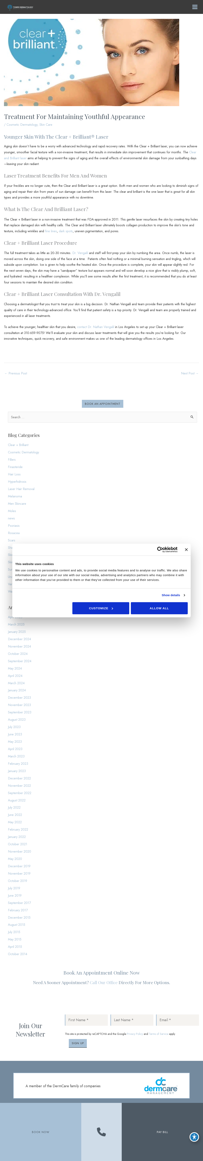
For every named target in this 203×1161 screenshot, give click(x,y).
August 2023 (17, 719)
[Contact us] (101, 1132)
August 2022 (17, 800)
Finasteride (15, 466)
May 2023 (15, 741)
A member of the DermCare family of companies (63, 1086)
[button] (102, 404)
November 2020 (19, 851)
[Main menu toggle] (194, 7)
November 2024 (19, 646)
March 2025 (16, 624)
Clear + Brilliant (18, 444)
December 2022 (19, 778)
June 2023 (15, 734)
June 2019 (15, 895)
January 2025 (17, 631)
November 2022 (19, 785)
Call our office (104, 982)
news (11, 518)
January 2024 (17, 690)
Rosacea (14, 533)
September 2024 (19, 661)
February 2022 (18, 829)
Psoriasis (14, 525)
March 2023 (16, 756)
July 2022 (14, 807)
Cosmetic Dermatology (22, 124)
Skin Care (45, 124)
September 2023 (19, 712)
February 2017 (18, 910)
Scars (11, 540)
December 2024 (19, 639)
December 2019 (19, 866)
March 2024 (16, 683)
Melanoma (15, 496)
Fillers (12, 459)
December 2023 (19, 697)
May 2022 (15, 822)
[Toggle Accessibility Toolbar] (194, 1136)
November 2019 (19, 873)
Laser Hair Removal (21, 488)
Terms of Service (158, 1034)
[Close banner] (186, 549)
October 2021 (17, 844)
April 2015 (15, 946)
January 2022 (17, 836)
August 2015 (16, 924)
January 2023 (17, 771)
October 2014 (17, 954)
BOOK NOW (40, 1132)
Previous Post (15, 373)
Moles (12, 511)
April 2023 (15, 748)
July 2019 (14, 888)
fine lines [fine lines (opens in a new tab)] (51, 231)
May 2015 (14, 939)
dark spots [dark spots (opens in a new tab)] (66, 231)
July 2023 (14, 726)
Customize (101, 608)
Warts (11, 591)
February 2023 (18, 763)
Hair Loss (14, 474)
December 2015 (19, 917)
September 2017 (19, 902)
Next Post (190, 373)
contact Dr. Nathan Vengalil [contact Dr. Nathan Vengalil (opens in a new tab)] (95, 326)
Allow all (159, 608)
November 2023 (19, 704)
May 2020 (15, 858)
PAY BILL (162, 1132)
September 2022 (19, 793)
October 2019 (17, 880)
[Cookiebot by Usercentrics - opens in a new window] (160, 550)
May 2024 (15, 668)
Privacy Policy (135, 1034)
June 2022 (15, 814)
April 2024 (15, 675)
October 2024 (18, 653)
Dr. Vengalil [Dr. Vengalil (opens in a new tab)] (80, 252)
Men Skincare (17, 503)
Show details (171, 595)
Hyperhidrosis (17, 481)
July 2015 (14, 932)
